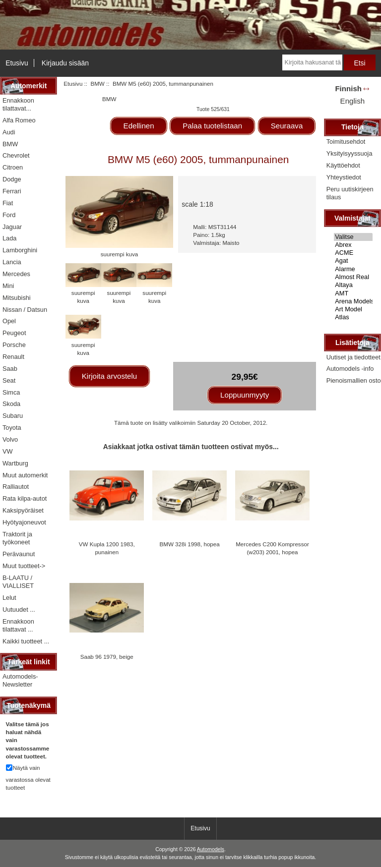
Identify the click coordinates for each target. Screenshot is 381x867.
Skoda (11, 403)
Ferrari (11, 191)
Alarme (353, 269)
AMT (353, 293)
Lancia (11, 262)
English (352, 101)
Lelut (9, 597)
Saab (9, 368)
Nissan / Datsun (24, 309)
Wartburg (15, 463)
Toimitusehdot (346, 141)
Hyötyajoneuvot (24, 522)
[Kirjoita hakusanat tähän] (312, 62)
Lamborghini (19, 250)
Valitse (353, 237)
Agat (353, 261)
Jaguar (12, 227)
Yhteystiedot (343, 177)
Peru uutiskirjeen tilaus (350, 193)
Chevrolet (16, 155)
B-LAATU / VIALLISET (18, 581)
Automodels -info (350, 368)
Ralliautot (15, 486)
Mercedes (16, 274)
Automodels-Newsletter (20, 680)
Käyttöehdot (343, 165)
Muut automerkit (25, 475)
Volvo (10, 439)
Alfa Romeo (19, 120)
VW (7, 451)
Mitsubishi (16, 297)
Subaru (12, 415)
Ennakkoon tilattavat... (18, 104)
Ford (8, 215)
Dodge (11, 179)
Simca (11, 392)
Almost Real (353, 277)
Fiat (7, 203)
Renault (13, 356)
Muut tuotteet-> (23, 566)
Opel (9, 321)
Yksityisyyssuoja (349, 153)
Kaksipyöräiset (23, 510)
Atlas (353, 317)
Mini (8, 285)
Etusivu (16, 63)
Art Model (353, 309)
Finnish (348, 88)
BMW (97, 83)
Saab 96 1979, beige (106, 656)
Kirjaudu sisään (65, 63)
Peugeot (14, 333)
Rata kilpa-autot (24, 498)
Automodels (210, 849)
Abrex (353, 245)
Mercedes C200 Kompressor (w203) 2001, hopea (272, 548)
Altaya (353, 285)
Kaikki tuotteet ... (25, 641)
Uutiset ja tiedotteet (353, 357)
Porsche (14, 344)
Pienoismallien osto (353, 380)
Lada (9, 238)
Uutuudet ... (18, 609)
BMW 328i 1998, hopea (190, 544)
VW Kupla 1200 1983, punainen (107, 548)
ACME (353, 253)
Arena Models (353, 301)
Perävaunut (18, 554)
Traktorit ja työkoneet (17, 538)
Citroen (12, 167)
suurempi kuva (83, 293)
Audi (8, 132)
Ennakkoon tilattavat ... (18, 625)
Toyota (11, 427)
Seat (8, 380)
